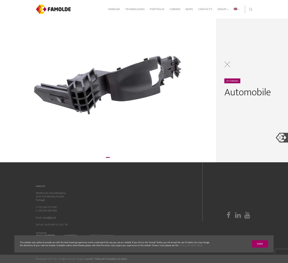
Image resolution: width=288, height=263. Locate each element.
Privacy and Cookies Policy (190, 245)
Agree (260, 244)
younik (89, 259)
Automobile (232, 81)
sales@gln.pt (49, 218)
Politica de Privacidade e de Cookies (111, 259)
